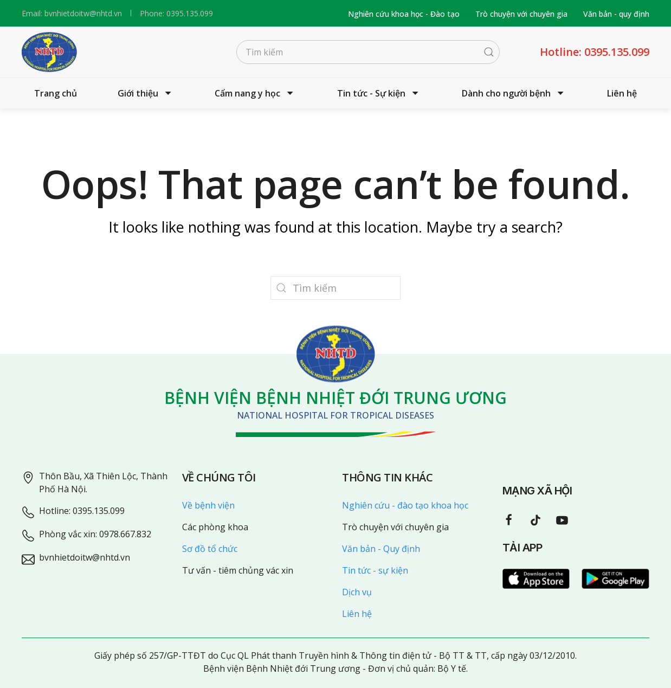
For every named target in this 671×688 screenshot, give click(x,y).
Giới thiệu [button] (146, 93)
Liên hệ (622, 93)
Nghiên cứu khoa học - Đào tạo (404, 14)
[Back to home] (49, 52)
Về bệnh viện (208, 505)
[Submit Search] (489, 52)
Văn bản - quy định (616, 14)
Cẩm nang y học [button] (255, 93)
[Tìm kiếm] (368, 52)
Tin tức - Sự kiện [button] (379, 93)
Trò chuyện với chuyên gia (521, 14)
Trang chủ (55, 93)
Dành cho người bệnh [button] (514, 93)
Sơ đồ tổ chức (209, 549)
